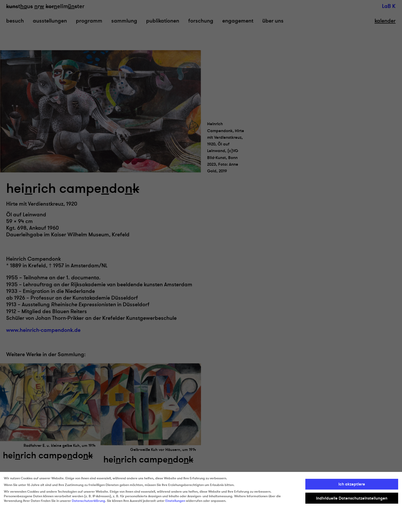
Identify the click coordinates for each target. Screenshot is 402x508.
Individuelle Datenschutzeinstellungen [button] (351, 498)
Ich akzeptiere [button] (351, 484)
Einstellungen (175, 501)
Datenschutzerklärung (88, 501)
